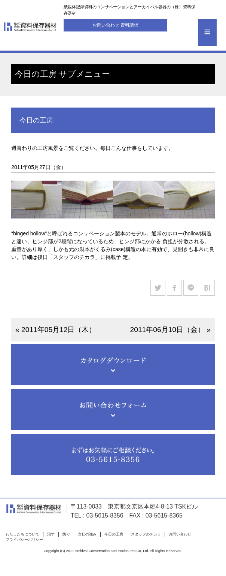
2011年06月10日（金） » (170, 330)
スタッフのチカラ (146, 534)
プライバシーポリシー (24, 539)
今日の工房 (113, 534)
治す (51, 534)
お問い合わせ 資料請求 (115, 25)
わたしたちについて (22, 534)
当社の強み (87, 534)
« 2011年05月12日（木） (55, 330)
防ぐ (66, 534)
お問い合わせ (180, 534)
